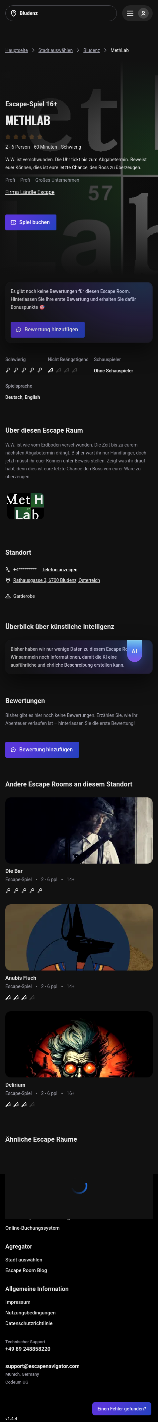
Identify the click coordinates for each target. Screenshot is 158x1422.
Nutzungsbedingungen (30, 1313)
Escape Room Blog (26, 1270)
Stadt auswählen (23, 1260)
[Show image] (25, 507)
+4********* (25, 569)
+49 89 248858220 (27, 1349)
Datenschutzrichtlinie (28, 1323)
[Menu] (137, 13)
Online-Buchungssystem (32, 1228)
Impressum (18, 1302)
